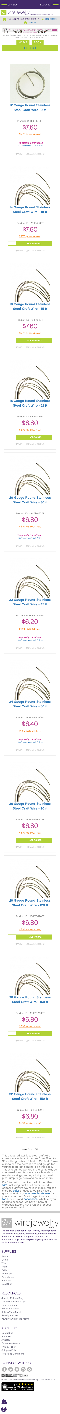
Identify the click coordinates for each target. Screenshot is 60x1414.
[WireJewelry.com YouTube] (17, 1369)
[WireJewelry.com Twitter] (10, 1369)
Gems (4, 1260)
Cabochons (7, 1277)
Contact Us (7, 1333)
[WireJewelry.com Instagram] (23, 1369)
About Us (6, 1337)
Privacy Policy (8, 1347)
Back (37, 42)
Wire (13, 35)
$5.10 (30, 430)
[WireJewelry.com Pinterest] (29, 1369)
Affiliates (5, 1340)
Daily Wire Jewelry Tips (13, 1302)
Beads (4, 1256)
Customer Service (10, 1343)
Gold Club (6, 1284)
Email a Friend (35, 154)
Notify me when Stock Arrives (30, 145)
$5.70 (30, 134)
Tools (4, 1267)
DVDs (4, 1270)
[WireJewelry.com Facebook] (4, 1369)
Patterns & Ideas (10, 1309)
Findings (6, 1281)
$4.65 (30, 629)
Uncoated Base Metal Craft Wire (37, 35)
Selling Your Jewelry (12, 1312)
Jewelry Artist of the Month (15, 1319)
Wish (19, 154)
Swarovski (6, 1274)
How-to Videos (9, 1305)
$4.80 (30, 731)
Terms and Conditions (12, 1354)
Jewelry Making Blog (12, 1298)
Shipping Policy (9, 1350)
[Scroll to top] (4, 1411)
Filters (30, 48)
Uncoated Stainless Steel (30, 37)
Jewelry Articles (9, 1316)
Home (6, 35)
